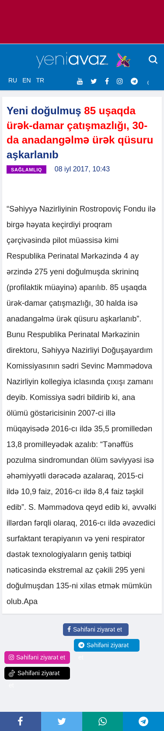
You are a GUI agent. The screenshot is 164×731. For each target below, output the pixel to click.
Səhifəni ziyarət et (94, 629)
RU (12, 80)
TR (40, 80)
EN (26, 80)
